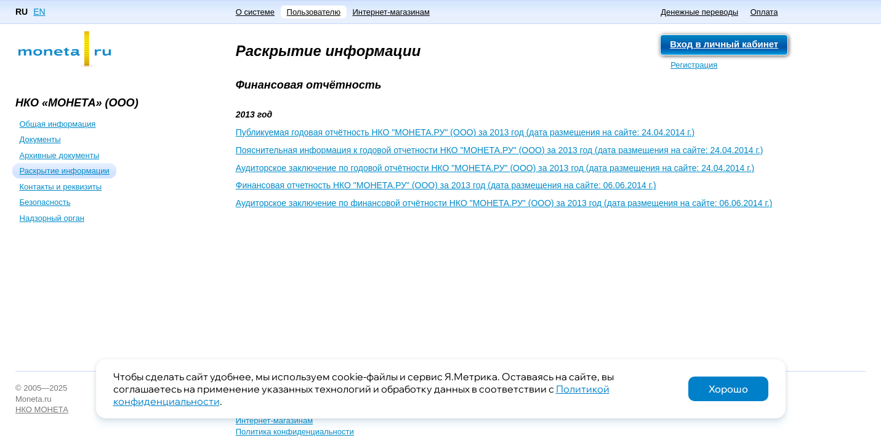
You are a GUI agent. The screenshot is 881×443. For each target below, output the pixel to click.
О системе (255, 12)
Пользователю (313, 12)
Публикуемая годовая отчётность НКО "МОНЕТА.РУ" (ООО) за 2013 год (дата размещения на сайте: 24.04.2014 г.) (465, 132)
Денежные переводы (699, 12)
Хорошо (728, 389)
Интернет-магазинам (390, 12)
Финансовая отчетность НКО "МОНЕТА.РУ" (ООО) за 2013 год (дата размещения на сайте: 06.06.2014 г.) (446, 185)
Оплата (764, 12)
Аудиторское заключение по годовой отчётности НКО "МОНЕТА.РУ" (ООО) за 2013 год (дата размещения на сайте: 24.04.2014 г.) (495, 168)
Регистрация (693, 65)
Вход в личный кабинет (724, 44)
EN (39, 12)
